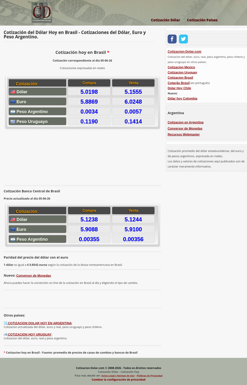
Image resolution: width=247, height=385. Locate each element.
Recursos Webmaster (184, 134)
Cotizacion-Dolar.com (184, 51)
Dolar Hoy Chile (179, 88)
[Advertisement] (82, 158)
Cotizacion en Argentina (185, 122)
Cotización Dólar (165, 20)
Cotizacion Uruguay (182, 72)
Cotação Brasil (179, 83)
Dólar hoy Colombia (182, 98)
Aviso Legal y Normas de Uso (118, 375)
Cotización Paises (202, 20)
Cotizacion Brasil (180, 77)
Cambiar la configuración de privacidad (118, 379)
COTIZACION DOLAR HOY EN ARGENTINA (38, 323)
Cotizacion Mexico (181, 67)
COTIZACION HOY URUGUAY (28, 334)
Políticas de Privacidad (149, 375)
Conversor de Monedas (33, 275)
